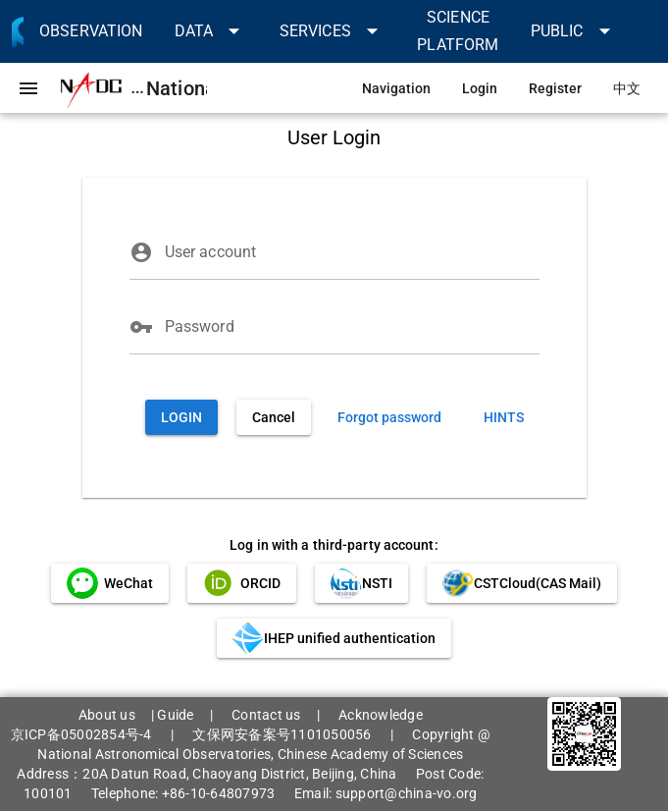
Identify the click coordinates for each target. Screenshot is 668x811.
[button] (211, 31)
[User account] (352, 252)
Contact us (266, 715)
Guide (175, 715)
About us (106, 715)
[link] (91, 31)
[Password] (352, 326)
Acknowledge (380, 715)
